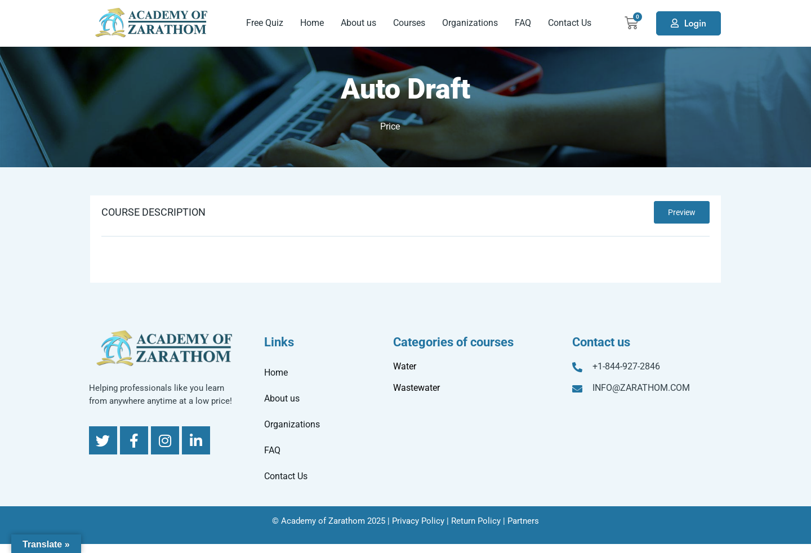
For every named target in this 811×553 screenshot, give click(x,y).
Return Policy (476, 521)
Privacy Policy (418, 521)
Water (404, 366)
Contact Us (569, 22)
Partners (523, 521)
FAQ (523, 22)
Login (695, 23)
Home (312, 22)
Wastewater (416, 387)
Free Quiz (264, 22)
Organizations (470, 22)
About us (358, 22)
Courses (409, 22)
